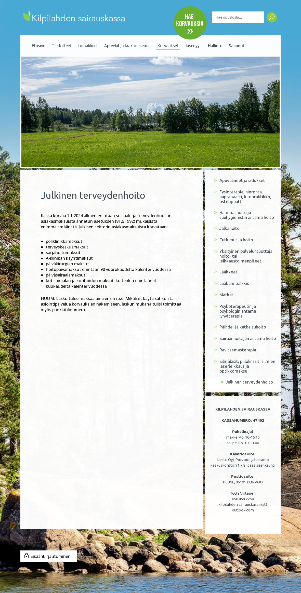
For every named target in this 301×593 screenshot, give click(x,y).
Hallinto (215, 45)
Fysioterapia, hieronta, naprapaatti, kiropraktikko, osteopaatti (242, 196)
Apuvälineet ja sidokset (239, 180)
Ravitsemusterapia (235, 350)
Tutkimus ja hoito (233, 240)
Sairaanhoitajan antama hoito (245, 338)
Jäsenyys (193, 45)
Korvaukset (168, 45)
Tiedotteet (61, 45)
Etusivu (38, 45)
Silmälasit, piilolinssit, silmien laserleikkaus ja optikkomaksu (244, 366)
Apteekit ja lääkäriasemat (127, 45)
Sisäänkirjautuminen (51, 556)
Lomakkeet (88, 45)
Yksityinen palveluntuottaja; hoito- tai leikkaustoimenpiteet (243, 256)
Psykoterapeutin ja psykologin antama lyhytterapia (235, 311)
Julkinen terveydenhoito (246, 382)
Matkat (223, 295)
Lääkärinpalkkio (232, 283)
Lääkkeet (226, 272)
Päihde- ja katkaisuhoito (240, 327)
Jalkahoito (227, 228)
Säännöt (236, 45)
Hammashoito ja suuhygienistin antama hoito (244, 215)
